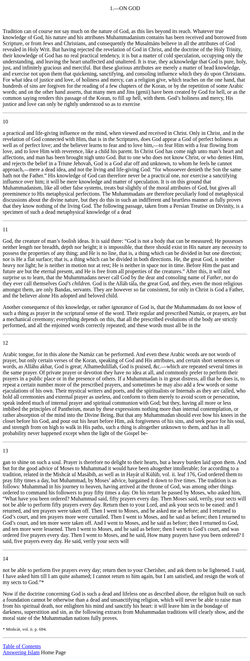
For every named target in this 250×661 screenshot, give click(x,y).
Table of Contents (22, 646)
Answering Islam (21, 652)
